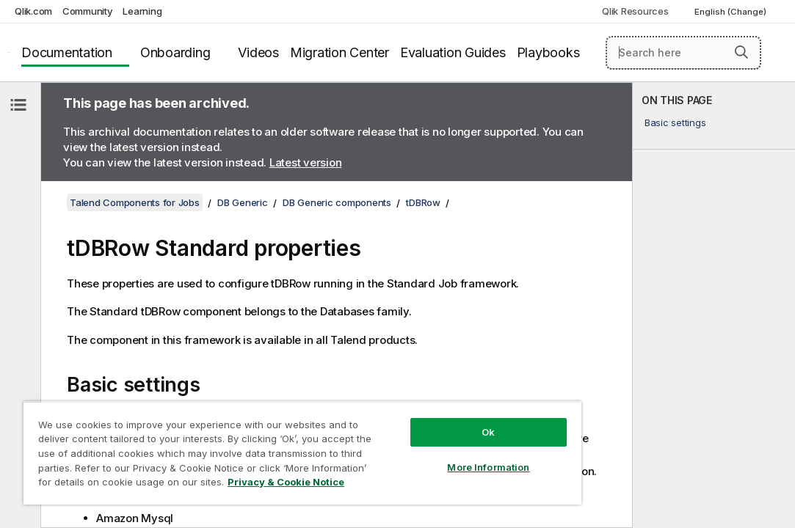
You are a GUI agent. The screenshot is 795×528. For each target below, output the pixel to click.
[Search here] (683, 52)
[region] (253, 440)
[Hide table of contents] (18, 105)
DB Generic (242, 202)
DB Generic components (337, 202)
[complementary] (714, 305)
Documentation (66, 52)
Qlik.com (33, 11)
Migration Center (339, 52)
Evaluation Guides (453, 52)
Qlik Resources (635, 11)
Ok (406, 406)
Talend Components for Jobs (135, 202)
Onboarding (175, 52)
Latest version (305, 162)
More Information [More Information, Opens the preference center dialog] (407, 441)
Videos (258, 52)
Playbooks (548, 52)
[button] (741, 52)
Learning (142, 11)
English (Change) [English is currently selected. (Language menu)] (731, 12)
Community (87, 11)
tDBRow (423, 202)
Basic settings (675, 122)
